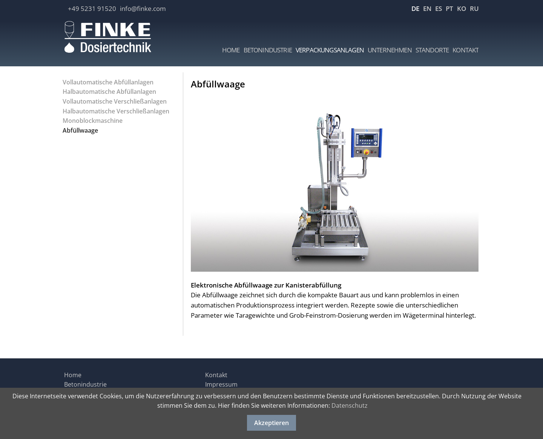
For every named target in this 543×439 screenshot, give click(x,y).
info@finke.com (143, 8)
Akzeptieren (271, 423)
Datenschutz (349, 405)
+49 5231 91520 (92, 8)
